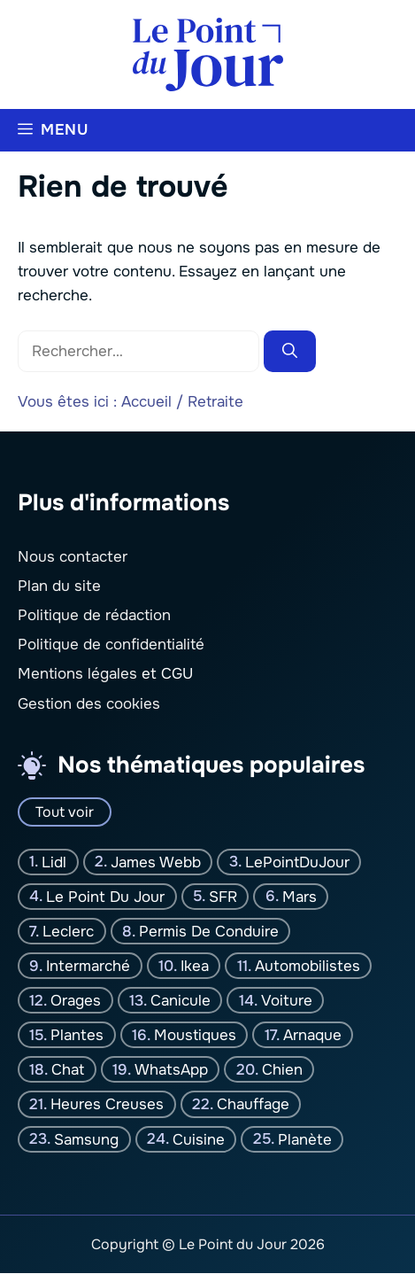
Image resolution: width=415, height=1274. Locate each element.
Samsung (86, 1139)
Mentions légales (77, 674)
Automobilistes (307, 966)
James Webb (156, 862)
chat (67, 1069)
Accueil (146, 401)
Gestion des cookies (89, 704)
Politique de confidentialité (111, 645)
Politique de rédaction (94, 615)
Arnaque (312, 1035)
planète (305, 1139)
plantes (77, 1035)
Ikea (195, 966)
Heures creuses (107, 1104)
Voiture (286, 1000)
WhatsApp (171, 1069)
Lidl (54, 862)
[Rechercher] (290, 351)
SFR (223, 897)
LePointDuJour (297, 862)
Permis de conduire (209, 931)
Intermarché (88, 966)
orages (75, 1000)
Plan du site (59, 586)
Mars (299, 897)
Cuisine (199, 1139)
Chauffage (253, 1104)
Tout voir (64, 812)
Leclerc (68, 931)
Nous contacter (72, 557)
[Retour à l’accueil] (208, 53)
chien (282, 1069)
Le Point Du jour (105, 897)
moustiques (195, 1035)
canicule (180, 1000)
